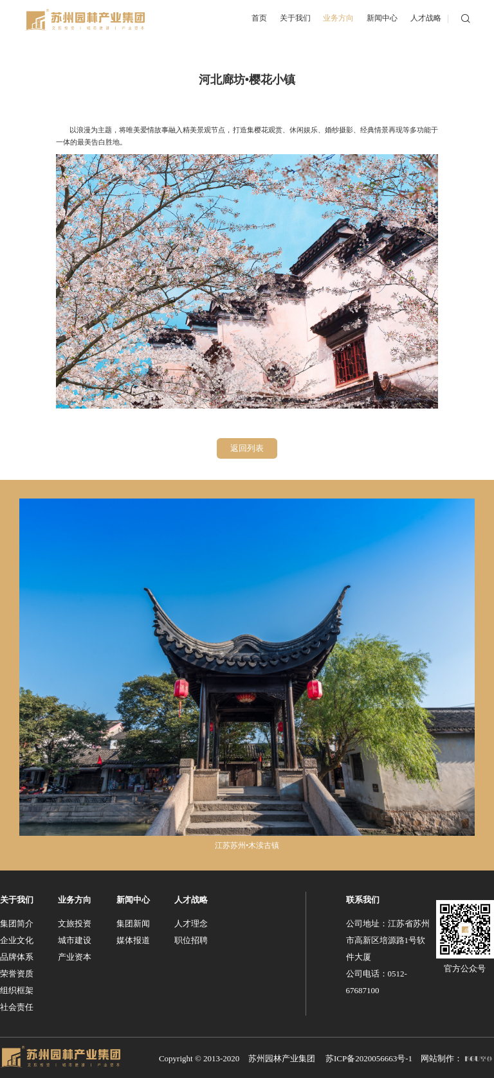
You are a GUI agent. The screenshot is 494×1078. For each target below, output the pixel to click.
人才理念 (191, 922)
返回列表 (247, 447)
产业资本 (74, 955)
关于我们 (16, 898)
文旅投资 (74, 922)
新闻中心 (133, 898)
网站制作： (456, 1057)
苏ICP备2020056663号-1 (368, 1057)
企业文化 (16, 939)
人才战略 (191, 898)
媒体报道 (133, 939)
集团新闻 (133, 922)
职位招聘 (191, 939)
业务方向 (74, 898)
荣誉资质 (16, 972)
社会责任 (16, 1006)
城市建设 (74, 939)
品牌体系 (16, 955)
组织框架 (16, 989)
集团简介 (16, 922)
